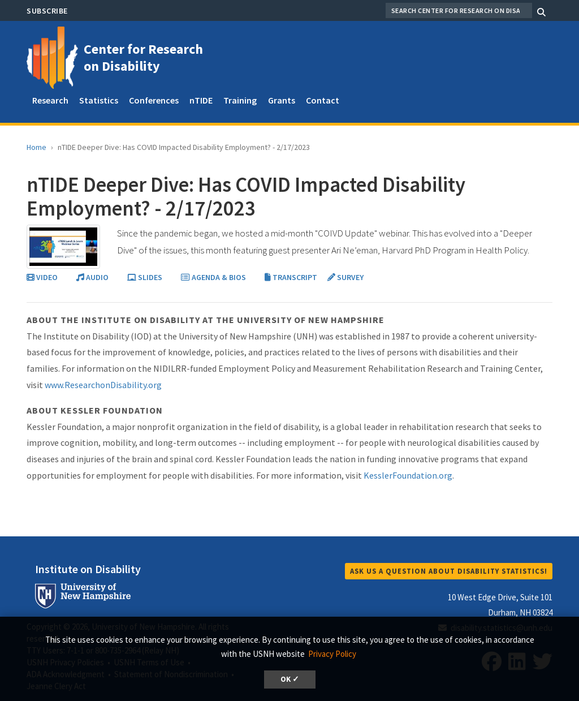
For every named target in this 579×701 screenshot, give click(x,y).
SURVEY (345, 277)
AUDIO (93, 277)
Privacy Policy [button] (332, 653)
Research (50, 100)
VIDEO (43, 277)
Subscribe (47, 11)
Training (240, 100)
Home (36, 147)
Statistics (98, 100)
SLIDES (145, 277)
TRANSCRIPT (292, 277)
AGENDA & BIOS (214, 277)
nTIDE (201, 100)
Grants (281, 100)
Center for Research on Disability (143, 57)
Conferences (154, 100)
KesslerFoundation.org (408, 475)
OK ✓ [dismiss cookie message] (289, 679)
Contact (322, 100)
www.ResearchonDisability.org (103, 384)
